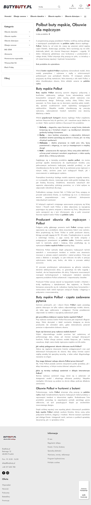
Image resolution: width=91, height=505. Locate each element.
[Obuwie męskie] (55, 16)
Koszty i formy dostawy (56, 447)
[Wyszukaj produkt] (49, 7)
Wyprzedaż (6, 485)
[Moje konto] (72, 6)
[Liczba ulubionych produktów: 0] (81, 6)
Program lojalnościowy (56, 458)
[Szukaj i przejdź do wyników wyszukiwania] (59, 7)
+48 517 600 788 (8, 467)
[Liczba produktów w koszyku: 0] (88, 6)
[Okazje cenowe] (21, 16)
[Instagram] (7, 472)
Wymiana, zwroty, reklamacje (58, 455)
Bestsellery (6, 496)
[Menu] (87, 482)
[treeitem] (17, 32)
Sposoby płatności (54, 451)
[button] (85, 16)
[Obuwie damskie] (38, 16)
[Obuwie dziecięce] (73, 16)
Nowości (5, 489)
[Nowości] (8, 16)
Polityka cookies (54, 462)
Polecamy (5, 493)
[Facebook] (3, 472)
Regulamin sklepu (54, 443)
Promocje (5, 500)
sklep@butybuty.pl (8, 463)
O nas (50, 439)
